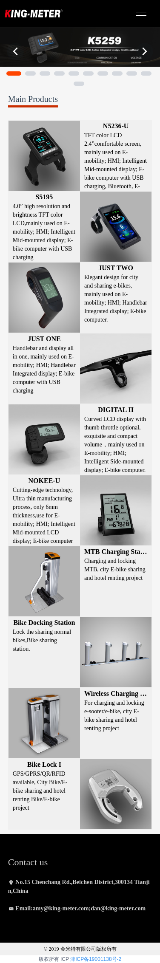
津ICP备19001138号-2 (95, 959)
